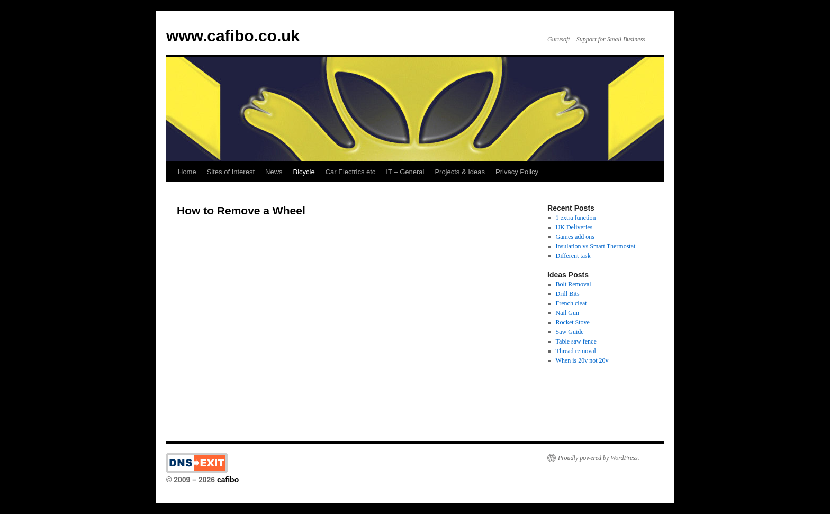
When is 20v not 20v (582, 360)
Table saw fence (576, 341)
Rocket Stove (573, 322)
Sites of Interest (231, 172)
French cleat (571, 303)
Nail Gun (567, 313)
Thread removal (576, 351)
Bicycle (304, 172)
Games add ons (575, 236)
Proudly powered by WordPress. (598, 458)
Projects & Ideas (460, 172)
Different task (573, 255)
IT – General (405, 172)
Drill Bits (568, 293)
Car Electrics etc (351, 172)
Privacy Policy (516, 172)
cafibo (228, 479)
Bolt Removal (573, 284)
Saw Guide (570, 332)
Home (187, 172)
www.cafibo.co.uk (233, 35)
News (274, 172)
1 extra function (576, 217)
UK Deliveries (574, 227)
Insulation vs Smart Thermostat (596, 246)
